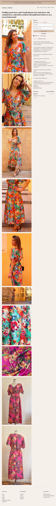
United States (41, 22)
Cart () (52, 7)
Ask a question (43, 35)
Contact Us (4, 501)
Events (45, 7)
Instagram (22, 497)
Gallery (48, 7)
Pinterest (22, 498)
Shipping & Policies (42, 38)
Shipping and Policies (6, 500)
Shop (38, 7)
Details (35, 38)
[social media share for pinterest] (38, 35)
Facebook (22, 494)
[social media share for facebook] (34, 35)
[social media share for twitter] (36, 35)
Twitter (21, 495)
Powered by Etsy (46, 497)
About (41, 7)
